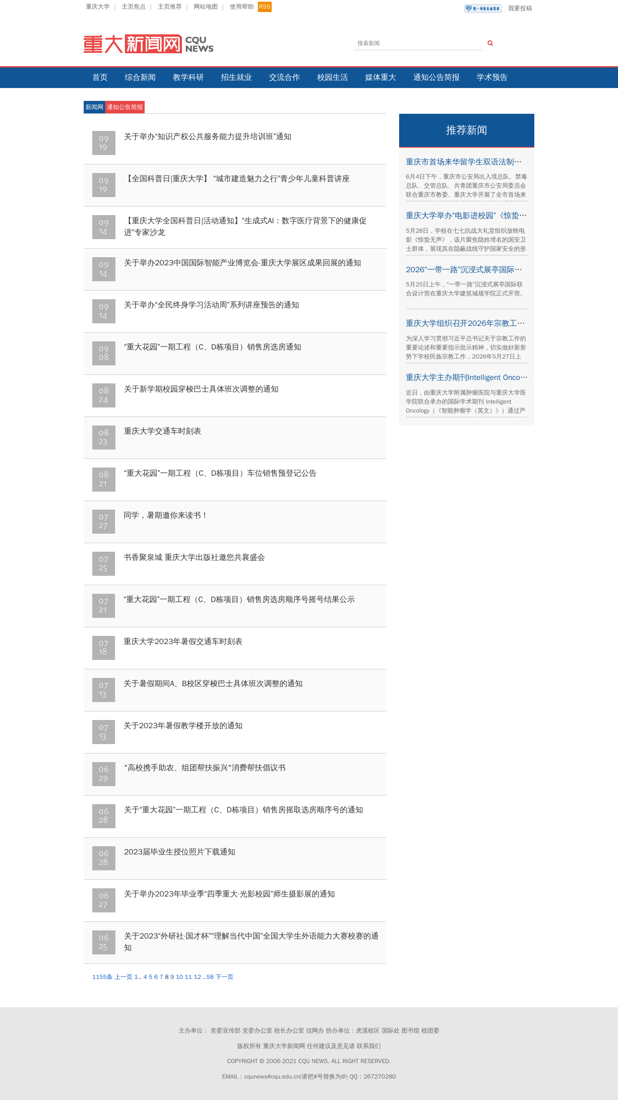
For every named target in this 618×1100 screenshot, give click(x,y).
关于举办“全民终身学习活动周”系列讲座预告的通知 (211, 305)
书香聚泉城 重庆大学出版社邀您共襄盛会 (194, 557)
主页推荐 (170, 6)
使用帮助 (242, 6)
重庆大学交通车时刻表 (162, 431)
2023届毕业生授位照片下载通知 (179, 852)
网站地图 (206, 6)
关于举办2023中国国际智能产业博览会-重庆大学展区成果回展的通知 (242, 262)
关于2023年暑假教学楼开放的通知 (183, 725)
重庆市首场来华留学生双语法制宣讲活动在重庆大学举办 (502, 162)
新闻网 (94, 107)
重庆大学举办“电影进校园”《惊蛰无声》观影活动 (489, 215)
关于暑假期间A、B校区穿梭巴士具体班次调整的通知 (213, 683)
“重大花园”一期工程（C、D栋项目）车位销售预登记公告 (220, 473)
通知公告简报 (436, 77)
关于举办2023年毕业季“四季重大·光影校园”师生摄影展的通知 (229, 894)
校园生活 (332, 77)
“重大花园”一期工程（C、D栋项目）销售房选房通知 (212, 347)
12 (197, 977)
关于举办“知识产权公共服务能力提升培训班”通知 (207, 136)
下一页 (224, 977)
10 (179, 977)
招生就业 (236, 77)
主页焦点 (134, 6)
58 (210, 977)
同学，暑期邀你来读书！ (166, 515)
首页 (100, 77)
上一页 (124, 977)
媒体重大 (380, 77)
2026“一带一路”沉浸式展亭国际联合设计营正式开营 (495, 269)
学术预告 (492, 77)
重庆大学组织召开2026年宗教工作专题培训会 (484, 323)
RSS (264, 6)
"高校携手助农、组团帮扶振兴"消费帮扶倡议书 (205, 767)
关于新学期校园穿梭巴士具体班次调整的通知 (201, 389)
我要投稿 (498, 8)
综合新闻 (140, 77)
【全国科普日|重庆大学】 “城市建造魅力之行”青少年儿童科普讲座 (237, 178)
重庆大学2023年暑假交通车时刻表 (183, 641)
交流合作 (284, 77)
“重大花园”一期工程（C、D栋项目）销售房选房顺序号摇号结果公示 (239, 599)
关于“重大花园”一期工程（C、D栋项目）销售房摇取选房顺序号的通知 (243, 809)
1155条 (102, 977)
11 (188, 977)
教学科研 (188, 77)
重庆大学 (98, 6)
